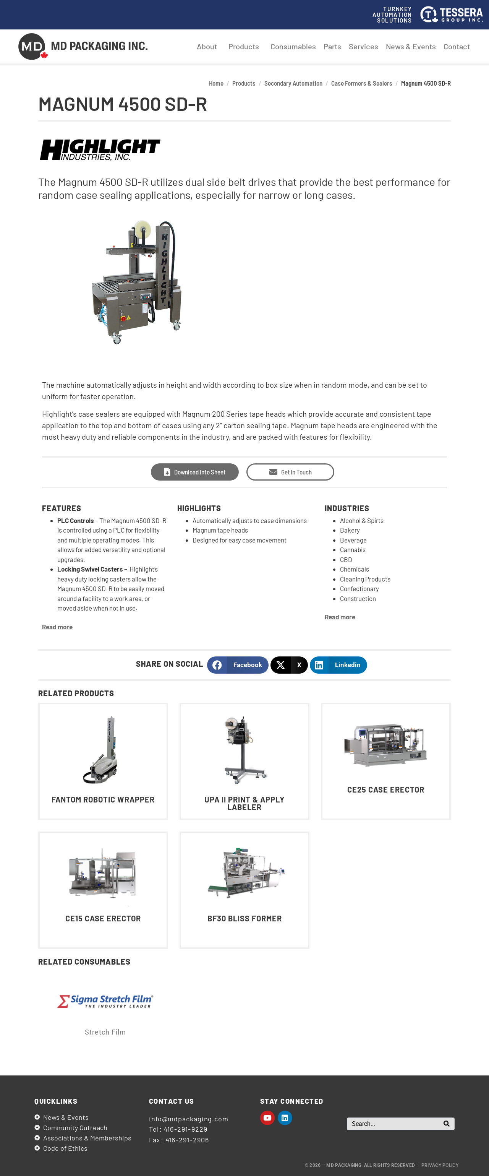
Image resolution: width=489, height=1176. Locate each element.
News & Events (411, 46)
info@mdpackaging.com (188, 1118)
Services (363, 46)
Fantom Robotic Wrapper (103, 799)
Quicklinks (56, 1101)
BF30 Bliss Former (244, 918)
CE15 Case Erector (103, 918)
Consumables (293, 46)
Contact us (171, 1101)
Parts (332, 46)
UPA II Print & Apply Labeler (244, 803)
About (209, 46)
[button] (238, 665)
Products (245, 46)
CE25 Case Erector (385, 789)
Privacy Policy (439, 1165)
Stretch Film (105, 1032)
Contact (457, 46)
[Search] (446, 1124)
